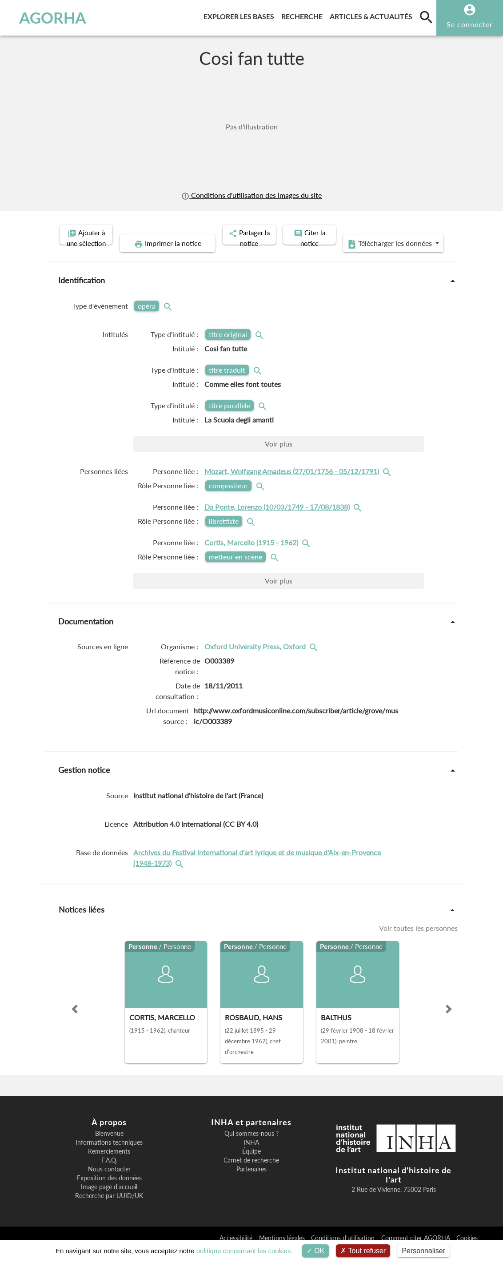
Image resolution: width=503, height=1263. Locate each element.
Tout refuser (363, 1251)
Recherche (303, 14)
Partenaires (251, 1182)
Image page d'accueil (109, 1200)
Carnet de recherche (251, 1173)
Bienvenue (109, 1146)
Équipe (251, 1164)
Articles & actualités (373, 14)
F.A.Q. (109, 1173)
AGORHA (48, 18)
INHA (251, 1155)
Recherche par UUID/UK (109, 1209)
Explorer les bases (241, 14)
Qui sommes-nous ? (251, 1146)
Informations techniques (109, 1155)
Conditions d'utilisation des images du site (251, 195)
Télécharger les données (352, 257)
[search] (426, 17)
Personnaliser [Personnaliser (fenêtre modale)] (423, 1251)
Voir (278, 457)
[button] (75, 1022)
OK (316, 1251)
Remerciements (109, 1164)
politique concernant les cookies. (244, 1251)
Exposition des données (109, 1191)
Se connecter (470, 24)
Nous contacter (109, 1182)
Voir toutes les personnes (418, 941)
